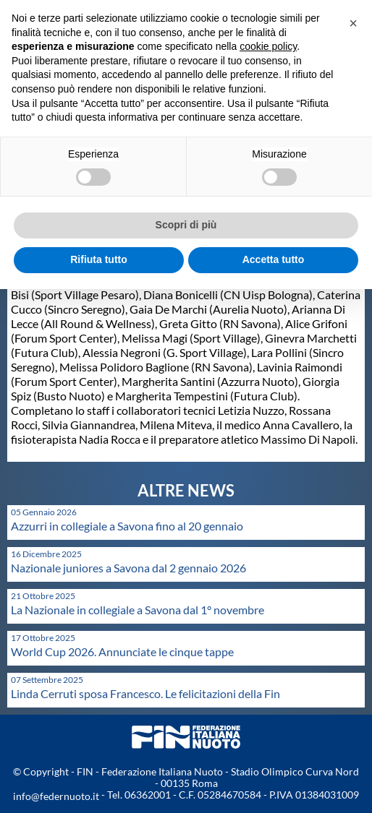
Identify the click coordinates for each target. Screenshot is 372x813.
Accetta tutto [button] (273, 259)
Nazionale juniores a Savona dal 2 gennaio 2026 (128, 568)
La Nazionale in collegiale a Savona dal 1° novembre (137, 609)
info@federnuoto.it (56, 796)
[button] (353, 23)
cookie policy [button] (268, 46)
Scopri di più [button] (186, 225)
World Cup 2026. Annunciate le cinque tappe (122, 651)
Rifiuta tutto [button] (98, 259)
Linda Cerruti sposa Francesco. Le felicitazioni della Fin (145, 693)
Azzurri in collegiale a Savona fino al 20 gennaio (127, 526)
